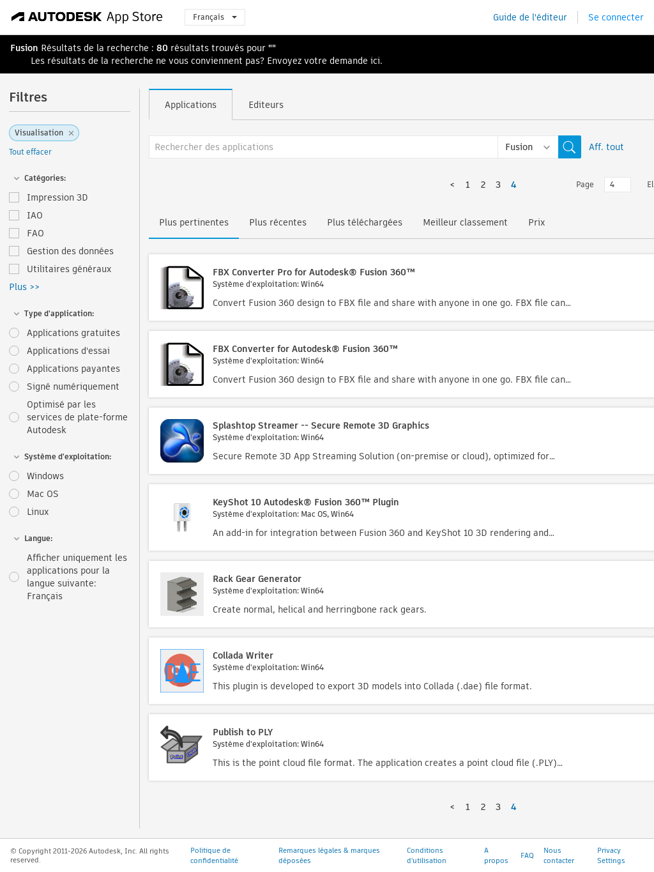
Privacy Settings (611, 855)
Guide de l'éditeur (530, 17)
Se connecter (616, 17)
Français (215, 16)
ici (375, 60)
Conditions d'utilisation (426, 855)
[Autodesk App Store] (87, 17)
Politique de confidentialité (214, 855)
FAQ (527, 855)
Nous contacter (559, 855)
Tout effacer (30, 151)
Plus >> (24, 286)
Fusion (24, 48)
